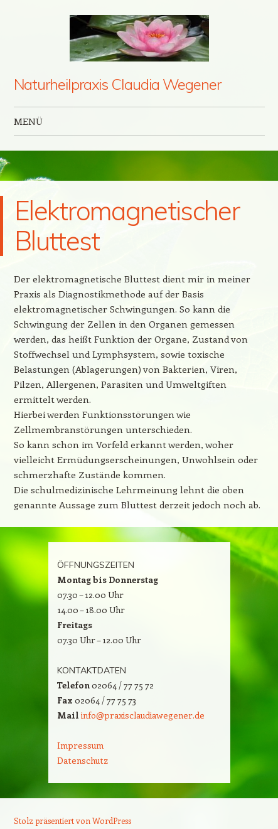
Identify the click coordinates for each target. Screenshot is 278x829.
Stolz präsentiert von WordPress (72, 820)
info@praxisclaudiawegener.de (143, 715)
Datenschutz (82, 760)
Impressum (80, 745)
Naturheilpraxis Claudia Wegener (118, 84)
